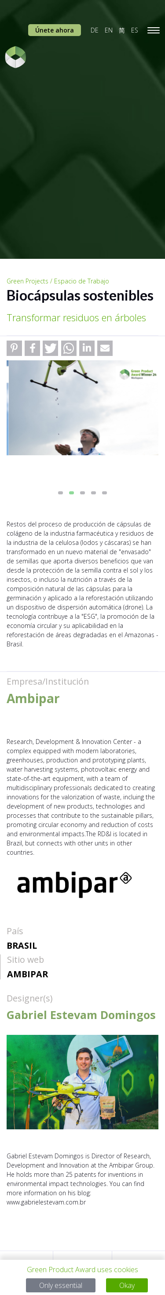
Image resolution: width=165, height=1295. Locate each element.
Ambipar (27, 974)
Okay (127, 1285)
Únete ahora (54, 30)
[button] (14, 348)
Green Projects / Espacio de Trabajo (58, 281)
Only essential (60, 1285)
